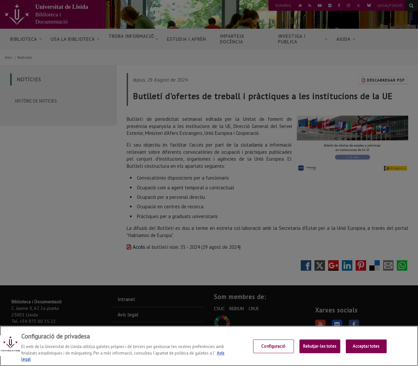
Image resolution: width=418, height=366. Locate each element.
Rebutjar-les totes (319, 350)
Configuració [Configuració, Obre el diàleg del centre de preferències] (273, 350)
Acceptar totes (366, 350)
